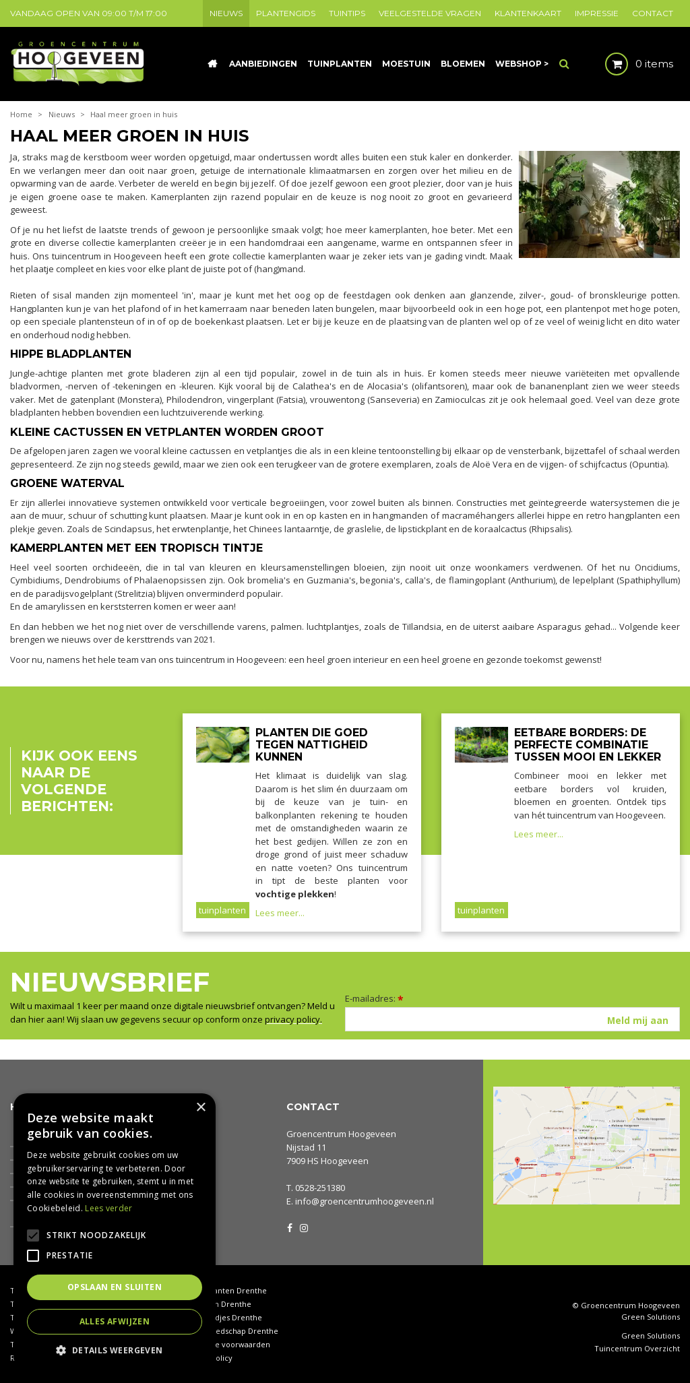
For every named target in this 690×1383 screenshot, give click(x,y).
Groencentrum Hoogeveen (341, 1134)
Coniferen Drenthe (217, 1304)
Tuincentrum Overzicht (637, 1348)
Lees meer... (280, 912)
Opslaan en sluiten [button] (114, 1287)
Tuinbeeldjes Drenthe (222, 1317)
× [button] (200, 1108)
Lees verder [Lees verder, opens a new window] (108, 1208)
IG (303, 1226)
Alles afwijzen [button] (115, 1321)
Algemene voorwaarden (226, 1344)
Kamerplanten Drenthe (225, 1290)
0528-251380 (320, 1188)
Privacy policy (207, 1358)
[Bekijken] (627, 64)
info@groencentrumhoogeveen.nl (364, 1201)
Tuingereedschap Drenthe (230, 1331)
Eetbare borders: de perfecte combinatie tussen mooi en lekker (587, 744)
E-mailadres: (374, 998)
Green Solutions (650, 1317)
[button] (114, 1349)
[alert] (114, 1231)
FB (289, 1226)
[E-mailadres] (512, 1019)
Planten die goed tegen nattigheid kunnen (311, 744)
